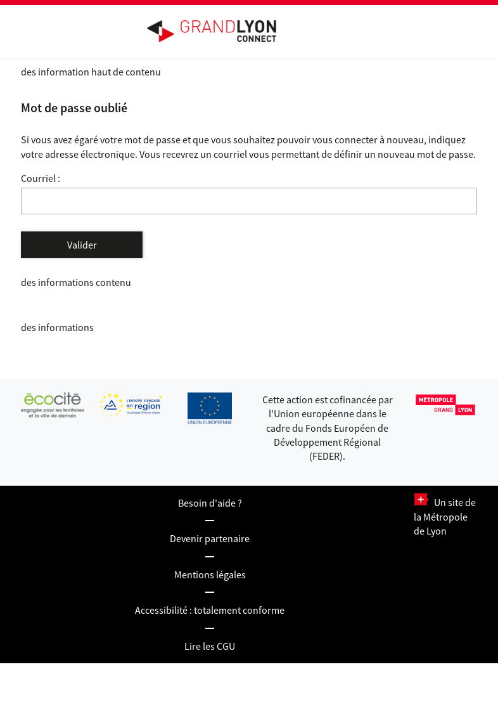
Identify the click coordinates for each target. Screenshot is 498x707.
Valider (82, 244)
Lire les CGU (209, 646)
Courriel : (40, 178)
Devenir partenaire (210, 538)
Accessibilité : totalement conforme (209, 610)
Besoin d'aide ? (210, 502)
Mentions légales (210, 574)
